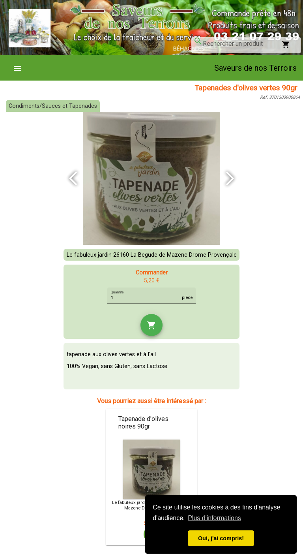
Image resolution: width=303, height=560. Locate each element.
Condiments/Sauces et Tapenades (53, 106)
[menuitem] (20, 67)
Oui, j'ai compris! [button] (221, 538)
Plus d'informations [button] (214, 518)
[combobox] (238, 43)
